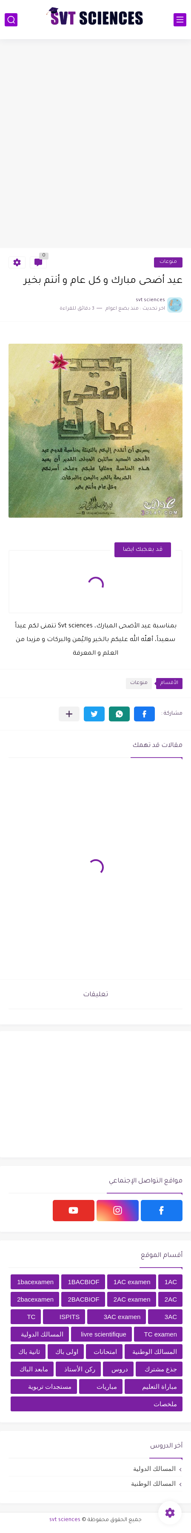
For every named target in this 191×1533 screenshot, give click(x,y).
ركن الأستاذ (79, 1369)
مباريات (107, 1386)
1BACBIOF (83, 1281)
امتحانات (105, 1351)
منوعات (168, 262)
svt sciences (64, 1520)
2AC (171, 1299)
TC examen (160, 1334)
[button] (144, 714)
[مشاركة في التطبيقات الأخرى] (69, 714)
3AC (171, 1316)
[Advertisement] (95, 143)
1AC (171, 1281)
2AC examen (132, 1299)
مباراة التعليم (159, 1386)
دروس (119, 1369)
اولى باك (66, 1351)
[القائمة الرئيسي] (180, 19)
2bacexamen (35, 1299)
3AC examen (122, 1316)
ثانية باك (29, 1351)
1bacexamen (35, 1281)
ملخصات (165, 1404)
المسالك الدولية (42, 1334)
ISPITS (70, 1316)
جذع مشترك (161, 1369)
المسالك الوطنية (154, 1351)
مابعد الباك (34, 1369)
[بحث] (11, 19)
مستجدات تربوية (49, 1386)
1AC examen (132, 1281)
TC (31, 1316)
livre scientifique (103, 1334)
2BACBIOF (83, 1299)
